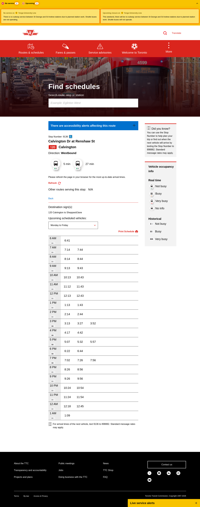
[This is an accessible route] (70, 136)
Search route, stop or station (66, 95)
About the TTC (21, 463)
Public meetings (66, 463)
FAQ (105, 477)
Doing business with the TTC (72, 477)
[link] (93, 125)
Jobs (60, 470)
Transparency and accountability (30, 470)
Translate (176, 33)
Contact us (166, 464)
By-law (26, 496)
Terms (16, 496)
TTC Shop (108, 470)
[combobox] (93, 103)
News (106, 463)
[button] (100, 13)
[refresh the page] (54, 183)
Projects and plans (23, 477)
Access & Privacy (41, 496)
